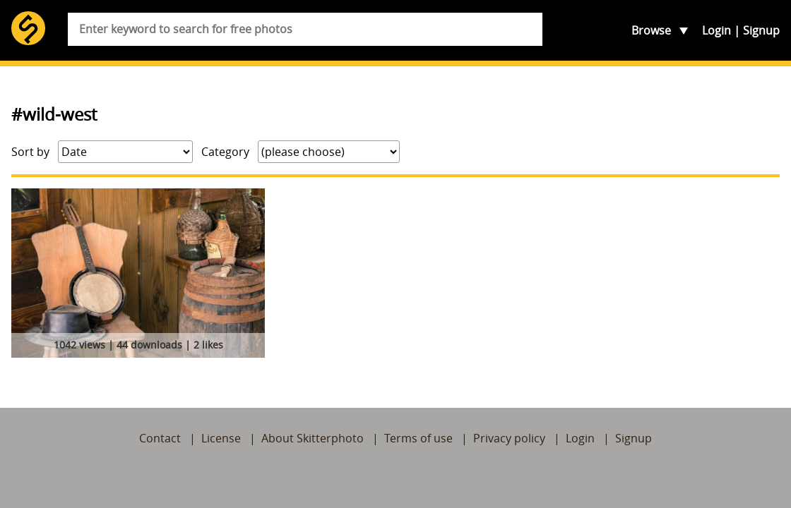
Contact (160, 438)
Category (225, 151)
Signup (761, 30)
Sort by (30, 151)
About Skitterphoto (312, 438)
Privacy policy (509, 438)
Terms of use (418, 438)
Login (716, 30)
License (221, 438)
